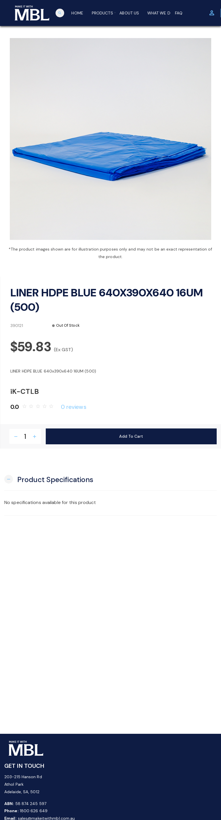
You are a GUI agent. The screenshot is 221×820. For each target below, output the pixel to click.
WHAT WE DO (159, 13)
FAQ (178, 13)
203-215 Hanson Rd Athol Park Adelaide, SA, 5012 (23, 784)
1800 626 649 (33, 810)
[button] (48, 479)
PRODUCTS (103, 13)
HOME (77, 13)
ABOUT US (129, 13)
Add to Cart (131, 436)
